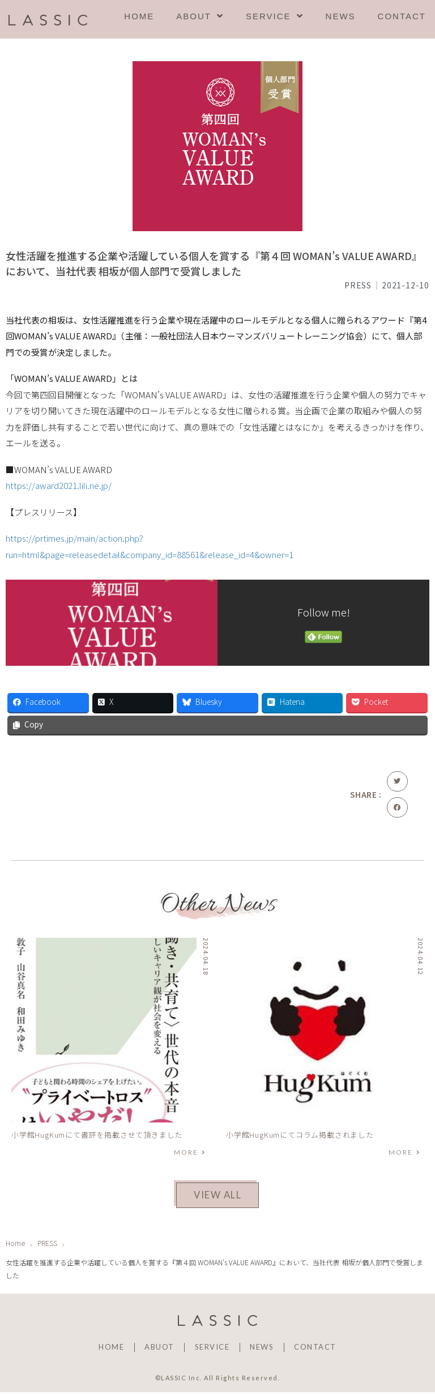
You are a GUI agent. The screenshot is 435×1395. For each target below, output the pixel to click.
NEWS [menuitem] (341, 16)
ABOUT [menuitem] (200, 16)
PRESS (358, 285)
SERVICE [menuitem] (275, 16)
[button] (397, 781)
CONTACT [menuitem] (402, 16)
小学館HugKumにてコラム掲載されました (300, 1134)
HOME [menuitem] (139, 16)
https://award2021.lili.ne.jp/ (59, 485)
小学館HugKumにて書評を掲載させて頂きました (96, 1134)
